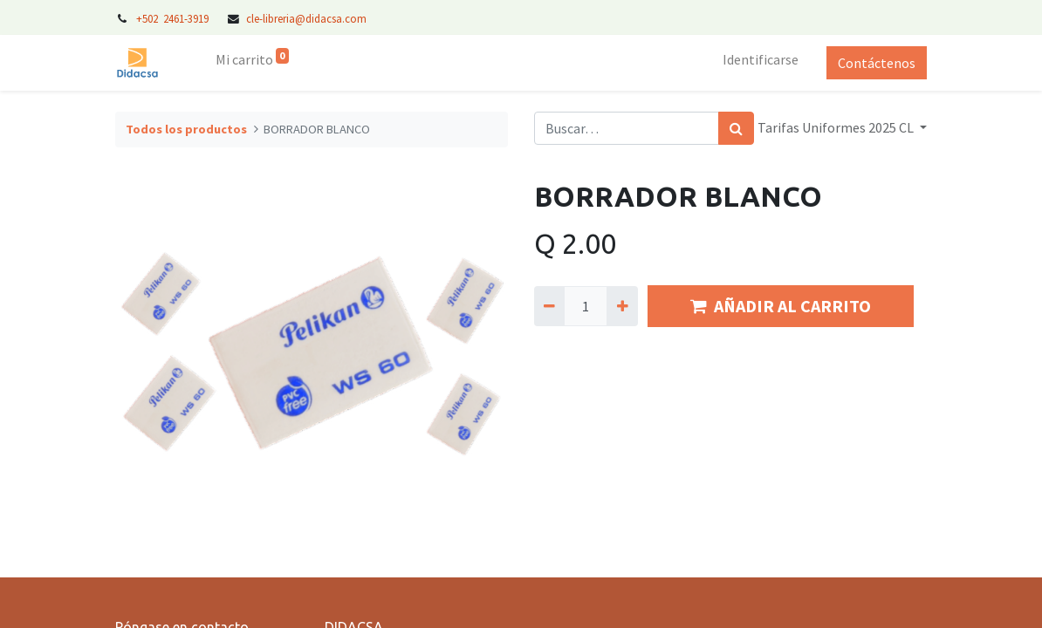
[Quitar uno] (549, 306)
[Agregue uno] (622, 306)
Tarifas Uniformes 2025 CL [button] (837, 127)
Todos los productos (186, 129)
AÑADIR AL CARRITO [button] (780, 306)
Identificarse (761, 59)
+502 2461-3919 (173, 18)
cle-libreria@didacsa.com (306, 18)
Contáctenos (876, 63)
